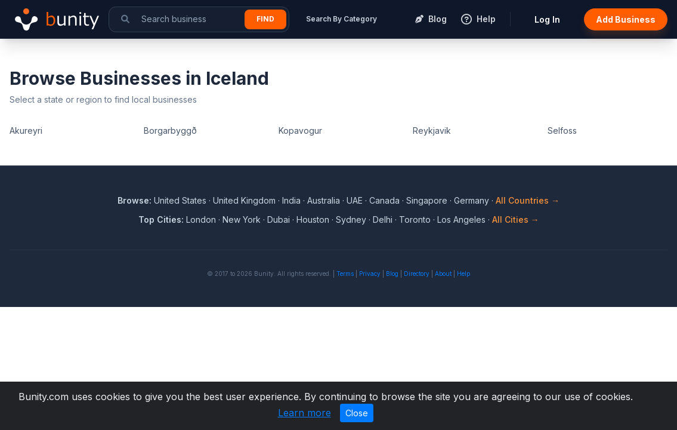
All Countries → (527, 200)
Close (356, 413)
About (443, 273)
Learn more (304, 413)
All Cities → (515, 219)
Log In (547, 19)
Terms (345, 273)
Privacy (370, 273)
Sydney (351, 219)
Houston (312, 219)
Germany (471, 200)
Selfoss (562, 130)
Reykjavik (432, 130)
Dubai (278, 219)
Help (463, 273)
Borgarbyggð (170, 130)
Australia (323, 200)
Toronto (415, 219)
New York (241, 219)
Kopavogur (300, 130)
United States (180, 200)
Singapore (426, 200)
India (291, 200)
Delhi (382, 219)
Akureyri (26, 130)
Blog (392, 273)
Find (265, 18)
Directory (416, 273)
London (201, 219)
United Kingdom (244, 200)
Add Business (626, 19)
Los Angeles (461, 219)
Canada (384, 200)
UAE (355, 200)
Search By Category (341, 18)
